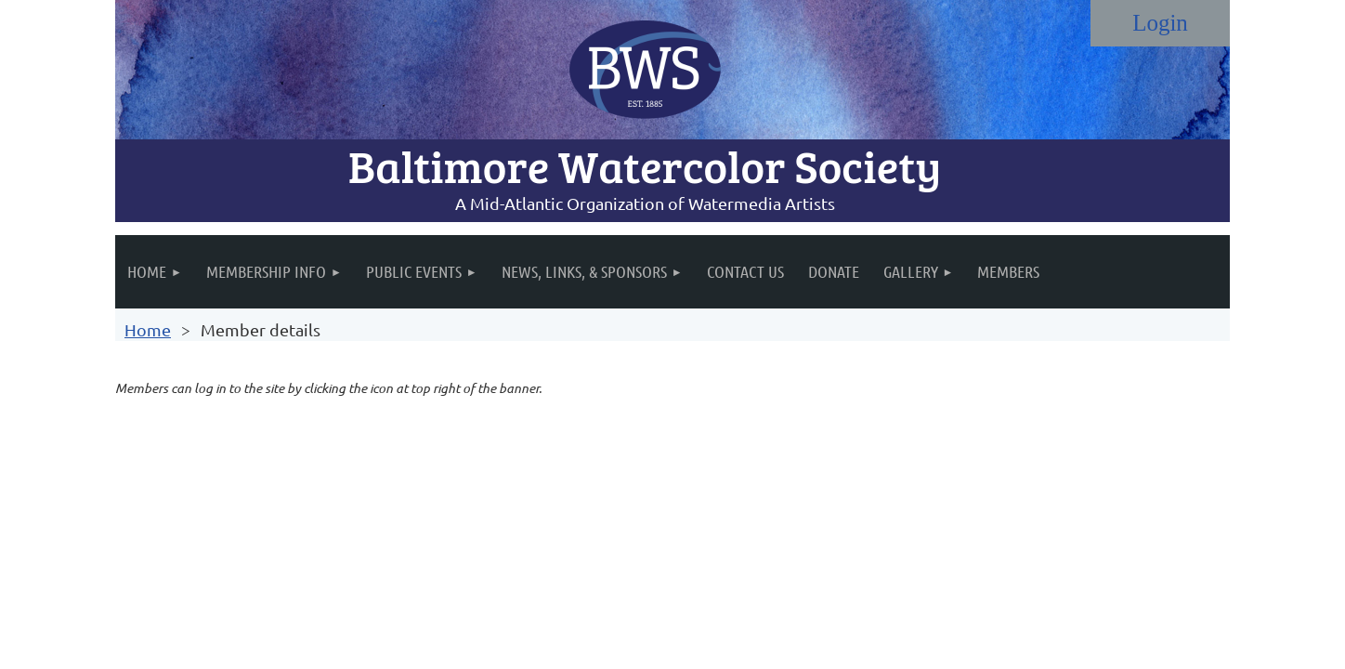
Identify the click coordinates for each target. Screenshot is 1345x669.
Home (147, 329)
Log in (1160, 23)
